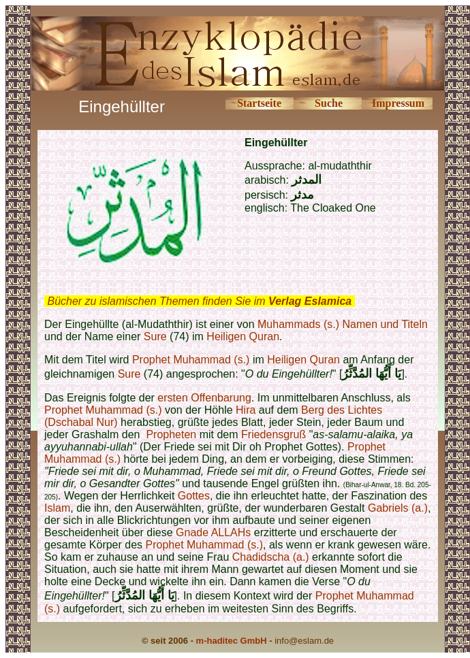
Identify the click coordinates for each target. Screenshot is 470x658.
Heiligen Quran (242, 336)
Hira (245, 410)
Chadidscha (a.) (270, 557)
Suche (329, 103)
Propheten (171, 434)
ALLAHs (231, 532)
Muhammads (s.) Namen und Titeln (342, 324)
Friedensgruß (273, 434)
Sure (155, 336)
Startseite (259, 103)
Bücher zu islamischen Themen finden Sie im (199, 301)
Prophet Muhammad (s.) (191, 359)
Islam (57, 508)
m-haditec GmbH (231, 641)
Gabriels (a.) (398, 508)
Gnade (192, 532)
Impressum (398, 103)
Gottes (194, 495)
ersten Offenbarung (204, 398)
